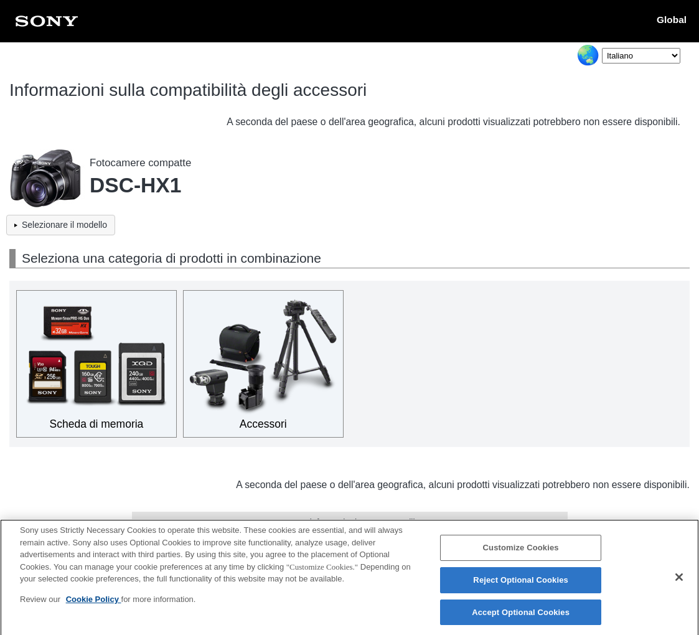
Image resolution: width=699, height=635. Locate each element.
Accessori (263, 424)
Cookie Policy (93, 603)
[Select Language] (641, 56)
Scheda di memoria (97, 424)
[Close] (679, 581)
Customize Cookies (521, 552)
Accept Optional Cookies (521, 616)
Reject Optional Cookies (520, 583)
